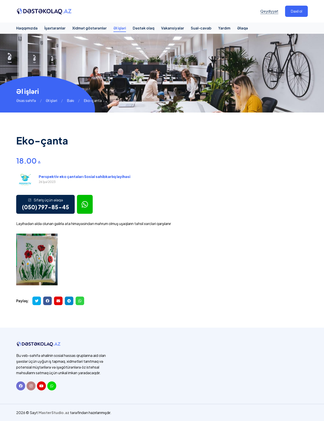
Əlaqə (242, 28)
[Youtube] (41, 385)
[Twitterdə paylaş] (36, 301)
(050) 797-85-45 (45, 207)
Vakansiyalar (172, 28)
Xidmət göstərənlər (89, 28)
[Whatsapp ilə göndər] (80, 301)
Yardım (224, 28)
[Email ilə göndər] (58, 301)
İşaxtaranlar (54, 28)
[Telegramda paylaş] (69, 301)
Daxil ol (296, 11)
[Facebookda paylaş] (47, 301)
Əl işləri (119, 28)
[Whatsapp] (51, 385)
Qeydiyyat (269, 11)
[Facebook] (20, 385)
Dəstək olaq (143, 28)
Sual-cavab (201, 28)
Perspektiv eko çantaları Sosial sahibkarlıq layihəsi (84, 176)
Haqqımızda (27, 28)
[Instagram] (31, 385)
